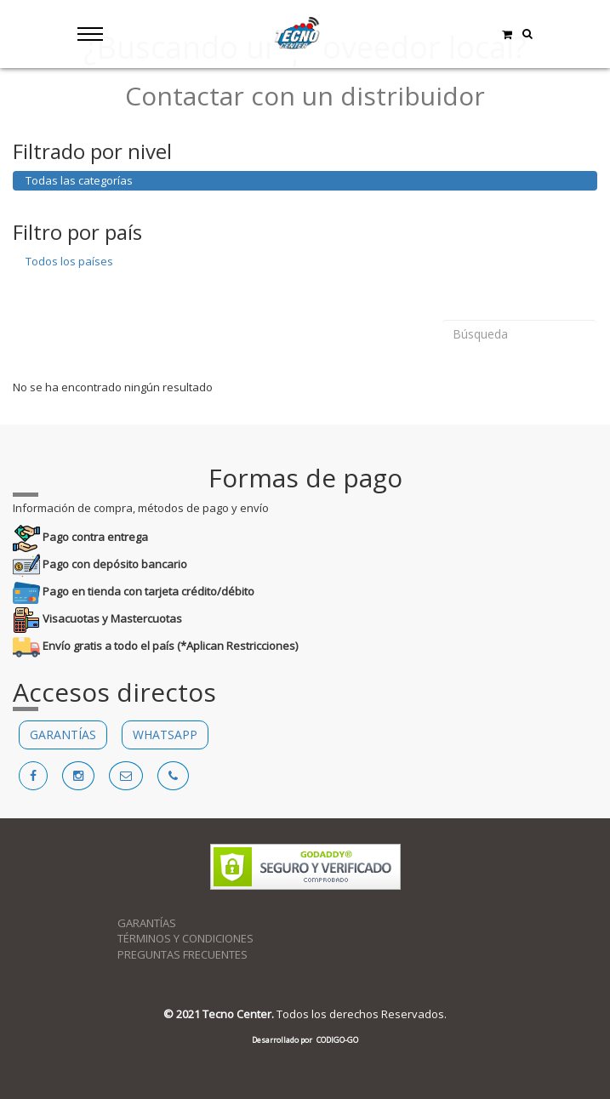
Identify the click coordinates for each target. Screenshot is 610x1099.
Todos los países (69, 261)
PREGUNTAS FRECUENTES (182, 954)
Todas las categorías (79, 180)
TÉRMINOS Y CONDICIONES (185, 938)
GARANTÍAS (63, 734)
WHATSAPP (165, 734)
